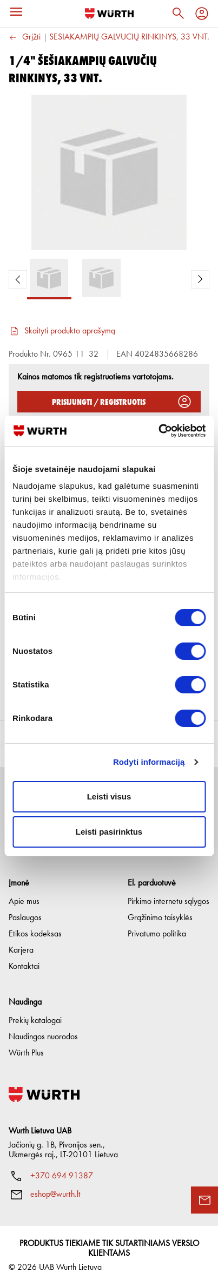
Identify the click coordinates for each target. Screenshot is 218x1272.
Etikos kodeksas (35, 920)
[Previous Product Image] (18, 279)
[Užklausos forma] (204, 1200)
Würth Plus (26, 1039)
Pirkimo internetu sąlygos (168, 888)
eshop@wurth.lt (55, 1181)
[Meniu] (16, 11)
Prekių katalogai (35, 1007)
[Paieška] (178, 13)
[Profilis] (201, 13)
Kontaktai (24, 953)
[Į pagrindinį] (109, 13)
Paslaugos (25, 904)
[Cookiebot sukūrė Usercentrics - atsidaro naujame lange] (158, 431)
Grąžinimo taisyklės (160, 904)
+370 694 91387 (61, 1162)
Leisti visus (109, 796)
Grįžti (25, 38)
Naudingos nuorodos (43, 1023)
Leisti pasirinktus (109, 831)
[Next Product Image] (200, 279)
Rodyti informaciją (149, 761)
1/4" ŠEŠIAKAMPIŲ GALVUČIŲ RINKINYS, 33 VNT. (119, 37)
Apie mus (24, 888)
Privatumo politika (157, 920)
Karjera (21, 937)
